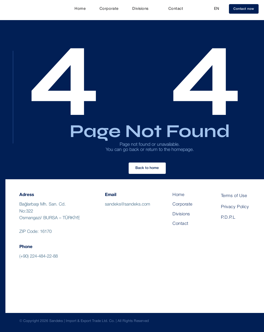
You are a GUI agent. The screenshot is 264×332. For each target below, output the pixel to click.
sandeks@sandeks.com (127, 204)
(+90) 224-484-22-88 (38, 256)
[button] (244, 9)
